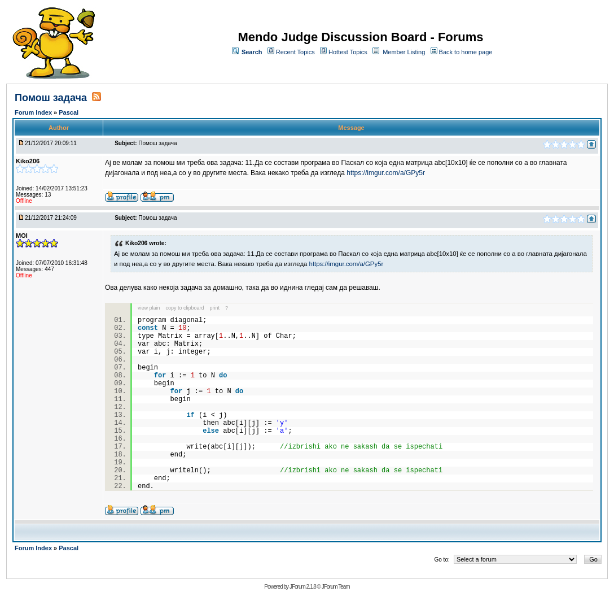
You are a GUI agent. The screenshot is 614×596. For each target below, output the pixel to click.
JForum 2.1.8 (303, 587)
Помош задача (52, 97)
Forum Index (34, 112)
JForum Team (336, 587)
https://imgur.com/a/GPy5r (386, 173)
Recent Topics (295, 52)
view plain (149, 308)
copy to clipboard (185, 308)
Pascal (68, 112)
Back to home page (466, 52)
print (215, 308)
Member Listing (404, 52)
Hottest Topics (347, 52)
